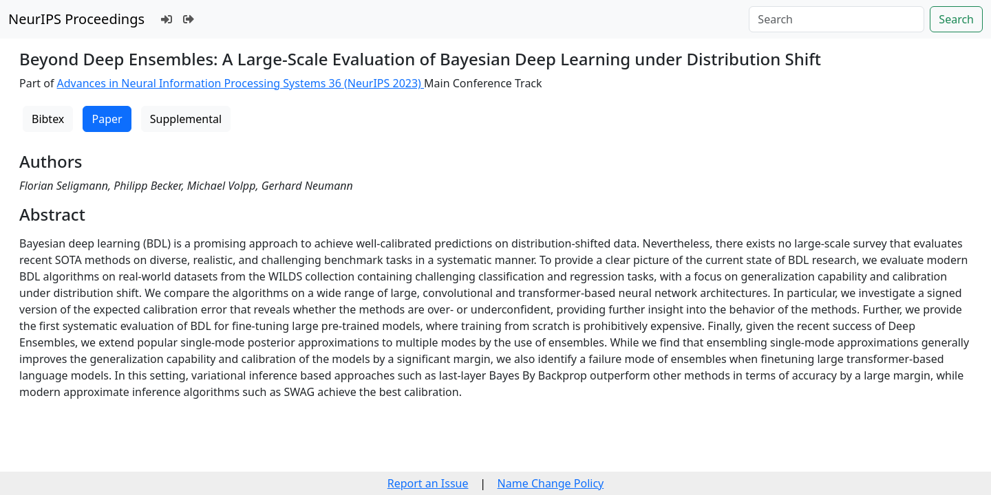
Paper (107, 118)
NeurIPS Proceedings (76, 19)
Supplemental (186, 118)
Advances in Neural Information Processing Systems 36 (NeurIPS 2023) (241, 83)
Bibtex (48, 118)
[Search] (836, 19)
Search (956, 19)
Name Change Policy (551, 483)
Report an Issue (428, 483)
